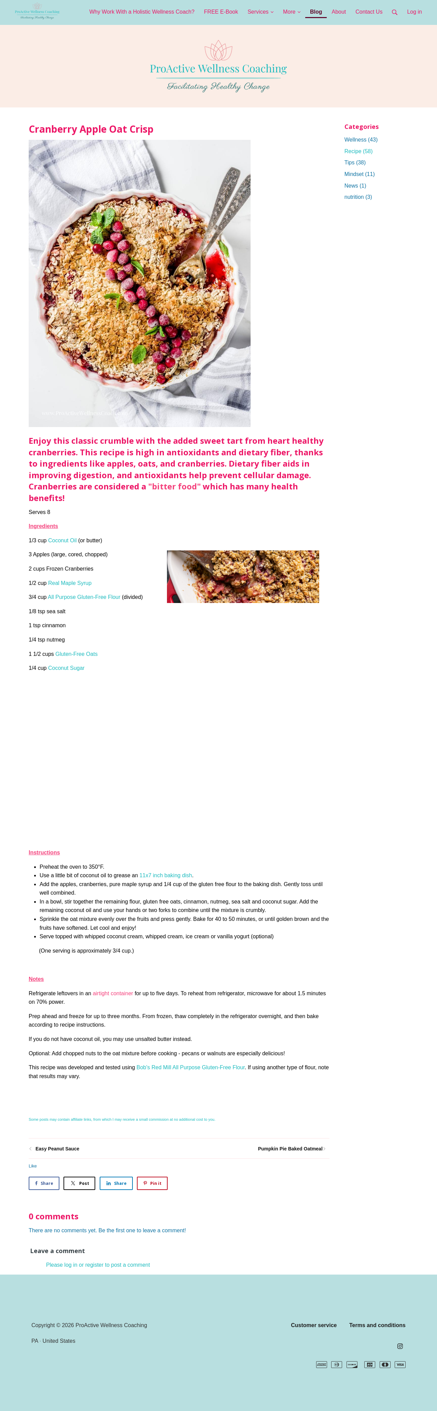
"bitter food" (174, 486)
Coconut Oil (62, 540)
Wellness (361, 140)
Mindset (359, 174)
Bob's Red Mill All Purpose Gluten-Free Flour (191, 1067)
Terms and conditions (377, 1325)
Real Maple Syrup (69, 583)
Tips (355, 162)
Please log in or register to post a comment (98, 1265)
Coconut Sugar (66, 668)
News (355, 186)
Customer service (314, 1325)
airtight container (113, 993)
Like (33, 1166)
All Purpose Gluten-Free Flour (84, 597)
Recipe (358, 151)
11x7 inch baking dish (166, 875)
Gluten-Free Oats (76, 654)
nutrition (358, 197)
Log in (414, 12)
